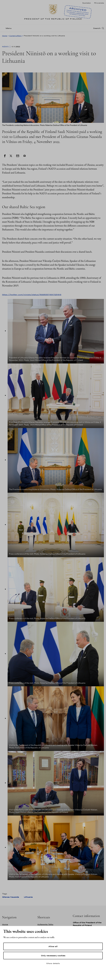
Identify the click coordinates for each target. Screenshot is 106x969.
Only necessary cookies (53, 955)
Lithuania (28, 897)
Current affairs (15, 36)
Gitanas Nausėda (10, 897)
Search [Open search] (96, 28)
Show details (53, 963)
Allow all (53, 946)
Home (4, 36)
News (5, 47)
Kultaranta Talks (45, 924)
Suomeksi (86, 3)
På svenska (99, 3)
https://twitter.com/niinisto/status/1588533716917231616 (31, 294)
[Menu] (7, 28)
